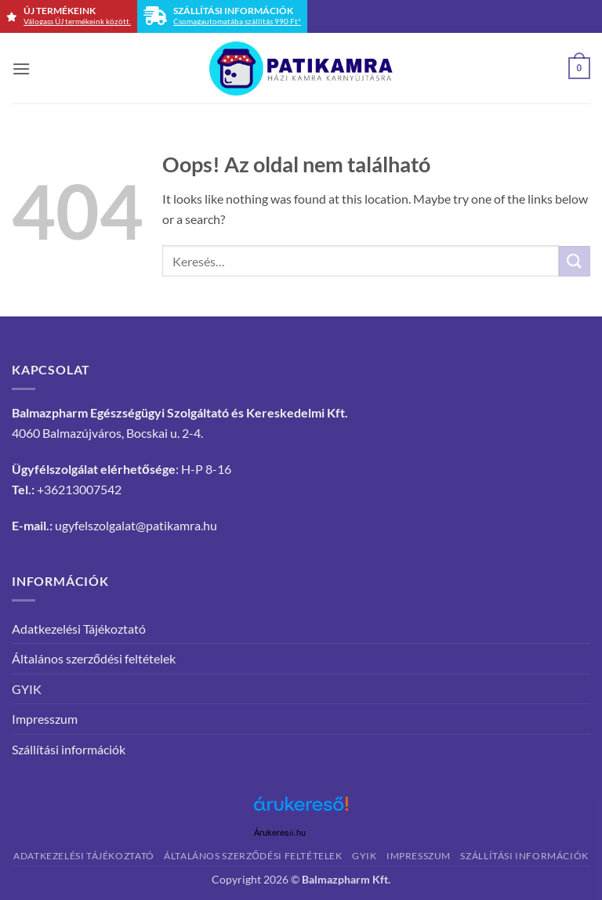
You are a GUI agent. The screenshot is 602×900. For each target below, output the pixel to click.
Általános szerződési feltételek (94, 658)
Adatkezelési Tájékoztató (79, 628)
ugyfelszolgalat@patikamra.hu (136, 525)
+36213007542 (79, 489)
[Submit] (574, 261)
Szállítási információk (68, 749)
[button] (21, 68)
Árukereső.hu (280, 833)
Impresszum (45, 718)
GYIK (27, 688)
